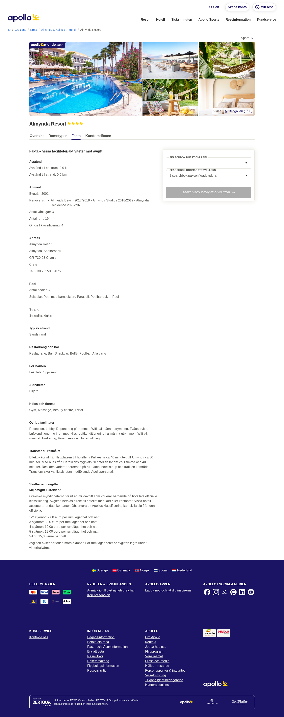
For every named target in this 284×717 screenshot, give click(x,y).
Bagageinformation (101, 637)
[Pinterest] (233, 592)
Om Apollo (152, 637)
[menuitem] (145, 20)
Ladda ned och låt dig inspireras (168, 590)
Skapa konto (237, 7)
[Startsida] (23, 18)
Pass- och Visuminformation (107, 646)
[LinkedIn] (242, 592)
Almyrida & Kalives (53, 29)
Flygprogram (154, 651)
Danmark (121, 570)
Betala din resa (98, 642)
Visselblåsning (155, 675)
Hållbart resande (157, 665)
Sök (214, 7)
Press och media (157, 661)
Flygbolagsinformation (103, 665)
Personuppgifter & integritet (165, 670)
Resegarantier (97, 670)
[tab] (37, 137)
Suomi (161, 570)
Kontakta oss (38, 637)
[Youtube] (251, 592)
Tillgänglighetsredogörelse (164, 680)
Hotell (72, 29)
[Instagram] (216, 592)
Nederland (182, 570)
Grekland (20, 29)
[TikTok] (225, 592)
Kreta (33, 29)
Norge (142, 570)
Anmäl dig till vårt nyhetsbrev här (111, 590)
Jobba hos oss (155, 646)
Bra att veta (95, 651)
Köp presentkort (98, 595)
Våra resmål (154, 656)
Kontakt (150, 642)
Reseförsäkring (98, 661)
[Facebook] (207, 592)
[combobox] (208, 163)
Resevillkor (95, 656)
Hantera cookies (157, 684)
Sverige (100, 570)
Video (217, 111)
